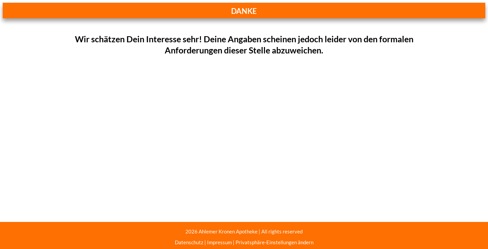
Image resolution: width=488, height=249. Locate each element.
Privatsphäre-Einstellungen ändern (274, 242)
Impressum (219, 242)
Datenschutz (189, 242)
